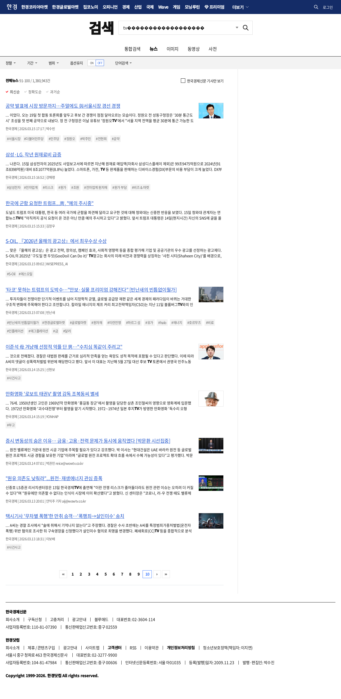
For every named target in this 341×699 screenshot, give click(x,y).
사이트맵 (92, 647)
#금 (55, 331)
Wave (163, 7)
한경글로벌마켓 (65, 7)
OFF (100, 63)
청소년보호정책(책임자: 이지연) (227, 647)
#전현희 (101, 138)
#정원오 (69, 138)
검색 (101, 27)
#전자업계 (30, 187)
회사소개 (13, 619)
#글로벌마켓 (78, 322)
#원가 (62, 187)
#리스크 (48, 187)
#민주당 (54, 138)
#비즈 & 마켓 (140, 187)
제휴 (31, 647)
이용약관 (151, 647)
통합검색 (132, 48)
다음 (157, 574)
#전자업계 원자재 (95, 187)
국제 (150, 7)
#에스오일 (25, 273)
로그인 (328, 7)
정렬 (9, 62)
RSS (133, 647)
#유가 (149, 322)
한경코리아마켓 (34, 7)
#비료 (210, 322)
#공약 (115, 138)
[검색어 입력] (179, 27)
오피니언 (110, 7)
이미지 (173, 48)
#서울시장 (13, 138)
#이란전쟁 (114, 322)
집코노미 (90, 7)
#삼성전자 (13, 187)
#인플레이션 (15, 331)
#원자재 (96, 322)
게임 (176, 7)
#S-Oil (11, 273)
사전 (213, 48)
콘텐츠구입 (46, 647)
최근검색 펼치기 (232, 27)
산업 (138, 7)
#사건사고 (13, 378)
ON (92, 63)
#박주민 (85, 138)
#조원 (75, 187)
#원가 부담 (119, 187)
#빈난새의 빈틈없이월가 (23, 322)
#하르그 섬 (133, 322)
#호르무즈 (194, 322)
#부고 (11, 425)
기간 (30, 62)
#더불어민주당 (33, 138)
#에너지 (176, 322)
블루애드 (101, 619)
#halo (162, 322)
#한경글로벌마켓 (53, 322)
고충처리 (57, 619)
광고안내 (79, 619)
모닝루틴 (192, 7)
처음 (63, 574)
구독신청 (35, 619)
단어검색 (121, 62)
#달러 (67, 331)
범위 (52, 62)
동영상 (194, 48)
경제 (126, 7)
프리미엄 (216, 7)
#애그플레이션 (38, 331)
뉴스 (154, 48)
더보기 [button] (237, 7)
